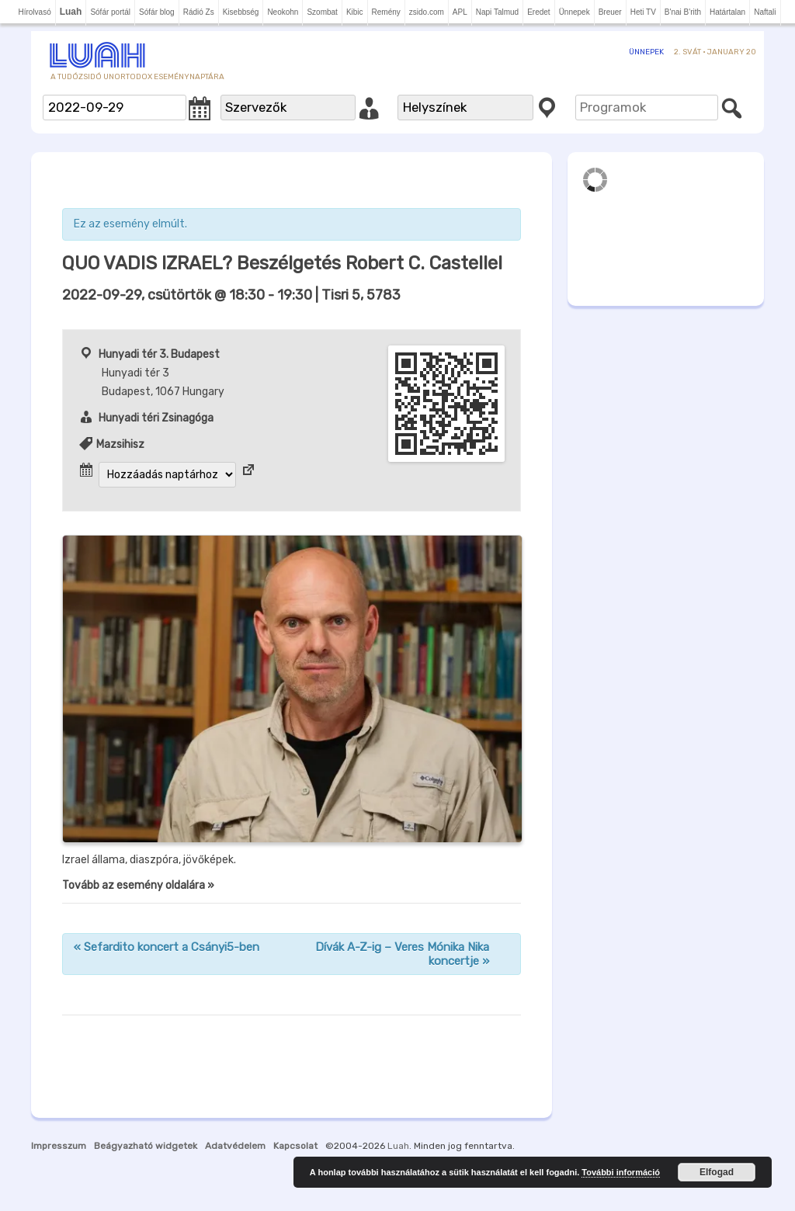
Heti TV (643, 12)
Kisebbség (241, 12)
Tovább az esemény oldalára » (138, 885)
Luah (398, 1145)
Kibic (354, 12)
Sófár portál (110, 12)
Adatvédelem (235, 1145)
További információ (620, 1172)
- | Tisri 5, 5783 (231, 295)
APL (460, 12)
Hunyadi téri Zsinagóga (156, 418)
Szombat (322, 12)
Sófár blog (157, 12)
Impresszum (58, 1145)
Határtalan (727, 12)
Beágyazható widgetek (145, 1145)
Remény (386, 12)
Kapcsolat (295, 1145)
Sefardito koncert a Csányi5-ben (166, 947)
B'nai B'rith (683, 12)
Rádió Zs (198, 12)
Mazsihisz (120, 444)
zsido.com (426, 12)
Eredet (538, 12)
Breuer (610, 12)
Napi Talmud (497, 12)
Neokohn (282, 12)
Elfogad (717, 1172)
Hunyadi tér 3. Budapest (159, 354)
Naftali (765, 12)
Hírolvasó (34, 12)
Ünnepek (574, 12)
